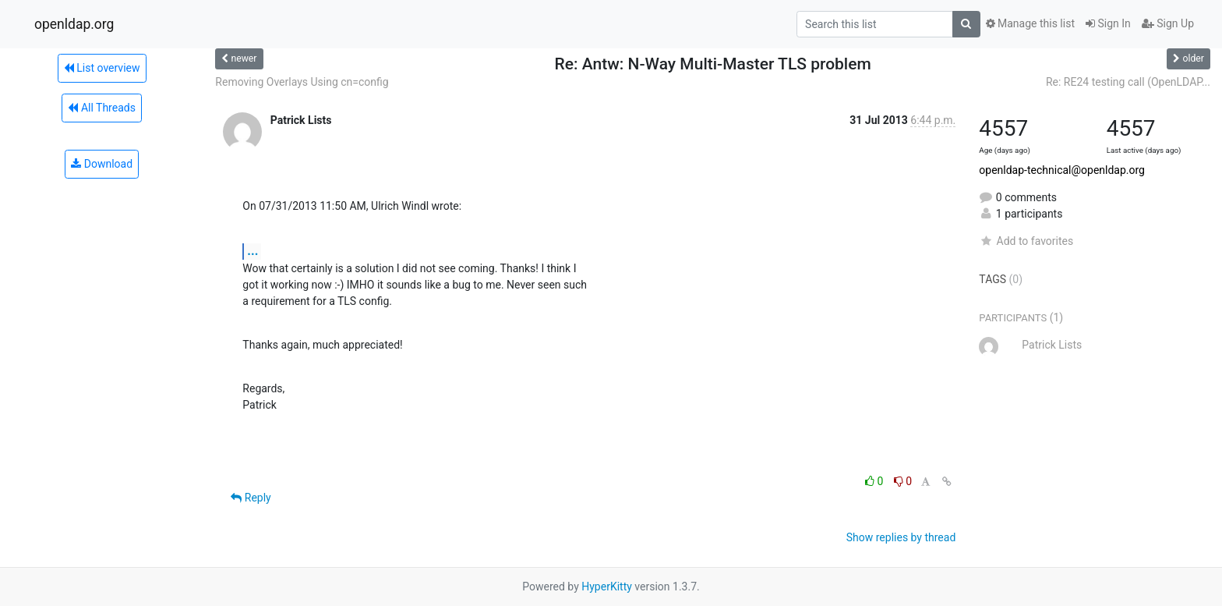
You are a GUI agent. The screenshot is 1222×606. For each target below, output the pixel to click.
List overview (102, 68)
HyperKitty (606, 586)
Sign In (1108, 23)
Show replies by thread (901, 537)
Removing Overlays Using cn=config (301, 82)
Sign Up (1168, 23)
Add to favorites (1026, 241)
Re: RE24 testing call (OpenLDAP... (1128, 82)
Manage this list (1030, 23)
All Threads (101, 107)
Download (101, 164)
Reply (250, 497)
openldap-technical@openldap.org (1062, 170)
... (252, 250)
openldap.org (74, 24)
